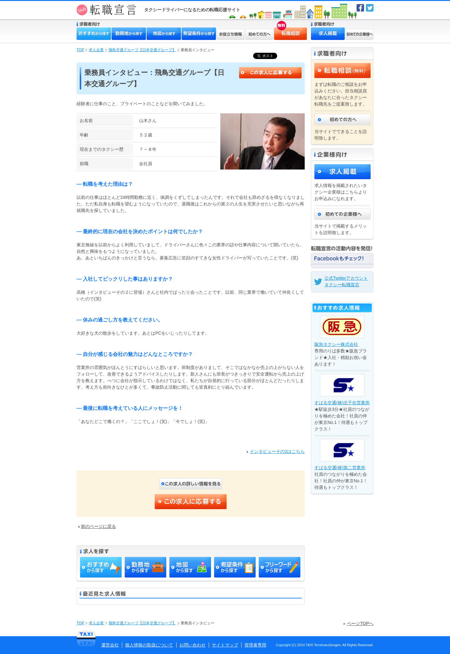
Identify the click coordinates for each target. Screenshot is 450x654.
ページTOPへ (358, 623)
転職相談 (280, 29)
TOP (80, 50)
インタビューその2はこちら (276, 451)
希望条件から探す (199, 33)
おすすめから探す (94, 33)
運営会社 (110, 644)
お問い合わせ (192, 644)
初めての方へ (259, 34)
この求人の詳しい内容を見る (190, 483)
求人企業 (96, 50)
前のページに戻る (97, 526)
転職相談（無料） (342, 70)
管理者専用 (255, 644)
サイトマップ (225, 644)
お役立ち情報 (231, 34)
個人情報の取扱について (149, 644)
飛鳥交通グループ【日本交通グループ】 (142, 50)
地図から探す (164, 33)
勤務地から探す (129, 33)
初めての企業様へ (359, 34)
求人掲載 (328, 33)
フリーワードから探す (279, 567)
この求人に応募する (270, 72)
